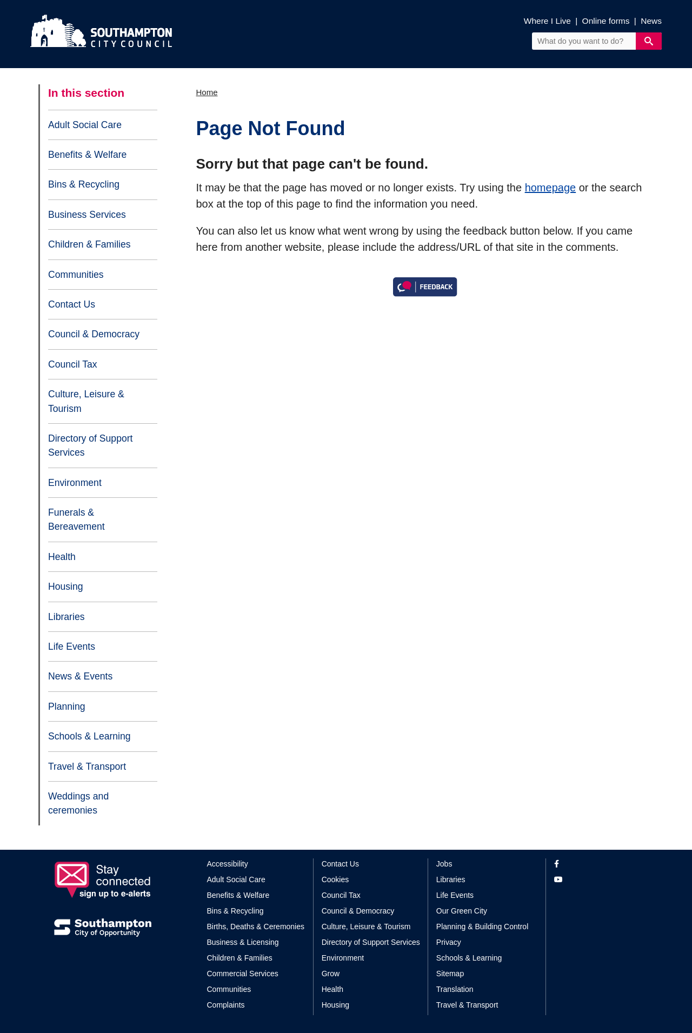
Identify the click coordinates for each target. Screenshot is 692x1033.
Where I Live (547, 20)
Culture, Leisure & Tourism (86, 401)
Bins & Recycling (83, 184)
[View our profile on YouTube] (596, 879)
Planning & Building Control (482, 926)
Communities (76, 274)
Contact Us (71, 304)
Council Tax (72, 364)
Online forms (606, 20)
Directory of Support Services (90, 445)
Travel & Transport (87, 766)
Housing (65, 586)
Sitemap (450, 973)
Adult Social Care (85, 124)
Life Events (71, 646)
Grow (331, 973)
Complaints (226, 1005)
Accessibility (227, 863)
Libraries (66, 616)
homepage (550, 188)
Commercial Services (242, 973)
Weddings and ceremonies (78, 803)
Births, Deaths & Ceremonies (256, 926)
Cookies (335, 879)
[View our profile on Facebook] (596, 864)
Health (62, 556)
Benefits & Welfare (87, 154)
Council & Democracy (93, 334)
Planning (66, 706)
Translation (455, 989)
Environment (75, 482)
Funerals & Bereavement (76, 519)
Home (207, 92)
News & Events (80, 676)
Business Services (87, 214)
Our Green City (461, 911)
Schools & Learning (89, 736)
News (651, 20)
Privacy (448, 942)
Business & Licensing (243, 942)
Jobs (444, 863)
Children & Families (89, 244)
